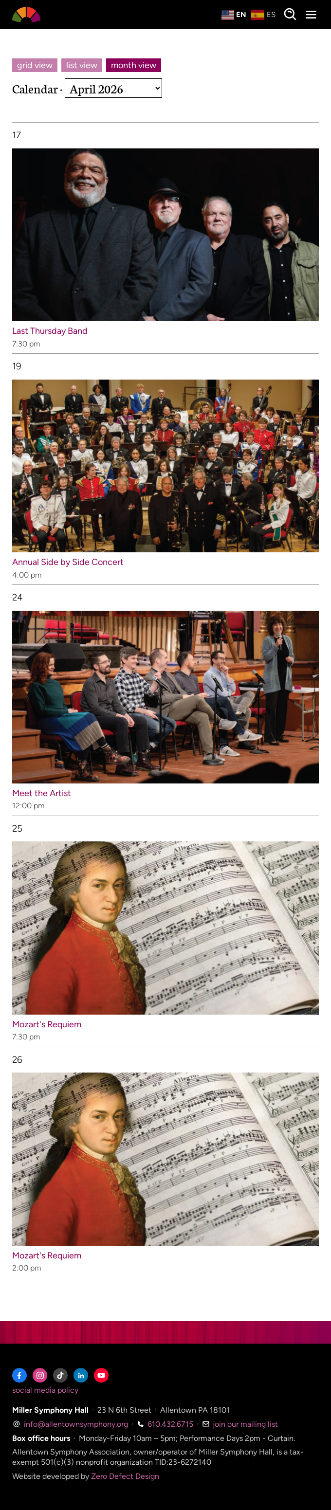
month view (133, 65)
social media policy (45, 1390)
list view (81, 65)
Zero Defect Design (125, 1476)
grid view (35, 65)
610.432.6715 (165, 1424)
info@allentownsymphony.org (70, 1424)
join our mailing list (240, 1424)
